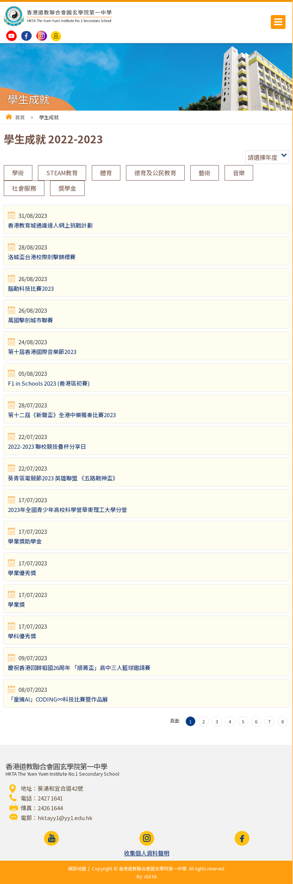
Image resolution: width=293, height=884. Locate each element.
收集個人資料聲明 (146, 853)
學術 (18, 172)
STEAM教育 (62, 172)
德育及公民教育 (155, 172)
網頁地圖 (77, 868)
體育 (106, 172)
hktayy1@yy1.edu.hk (65, 818)
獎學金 (67, 188)
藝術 (205, 172)
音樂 (239, 172)
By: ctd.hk (147, 876)
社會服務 (24, 188)
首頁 (20, 117)
